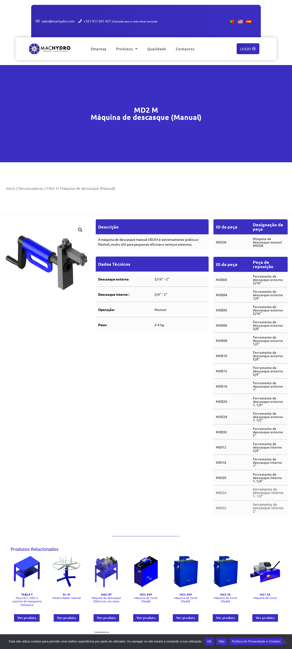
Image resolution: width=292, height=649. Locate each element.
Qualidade (156, 48)
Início (10, 188)
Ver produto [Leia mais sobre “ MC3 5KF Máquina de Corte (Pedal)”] (146, 617)
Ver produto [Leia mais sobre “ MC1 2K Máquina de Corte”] (265, 617)
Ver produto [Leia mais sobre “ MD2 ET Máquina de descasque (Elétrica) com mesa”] (106, 617)
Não (222, 641)
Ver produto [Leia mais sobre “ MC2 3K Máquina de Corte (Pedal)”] (225, 617)
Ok (209, 641)
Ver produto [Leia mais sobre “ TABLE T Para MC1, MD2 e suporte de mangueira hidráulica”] (26, 617)
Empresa (98, 48)
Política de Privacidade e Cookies (256, 641)
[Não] (284, 641)
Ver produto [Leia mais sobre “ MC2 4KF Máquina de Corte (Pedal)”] (185, 617)
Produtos (127, 48)
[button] (80, 230)
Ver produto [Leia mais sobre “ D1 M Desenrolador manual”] (66, 617)
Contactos (185, 48)
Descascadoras (30, 188)
